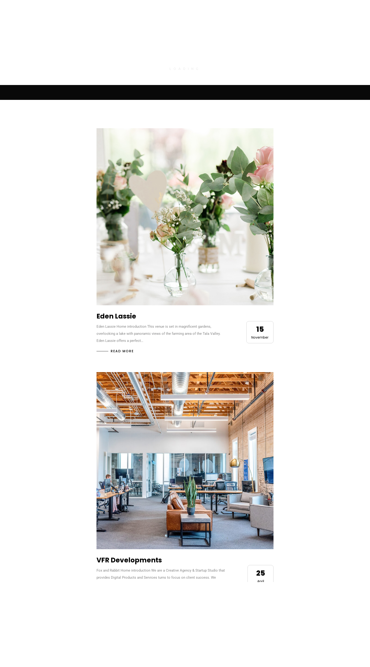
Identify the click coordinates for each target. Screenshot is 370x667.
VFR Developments (129, 560)
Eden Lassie (116, 316)
